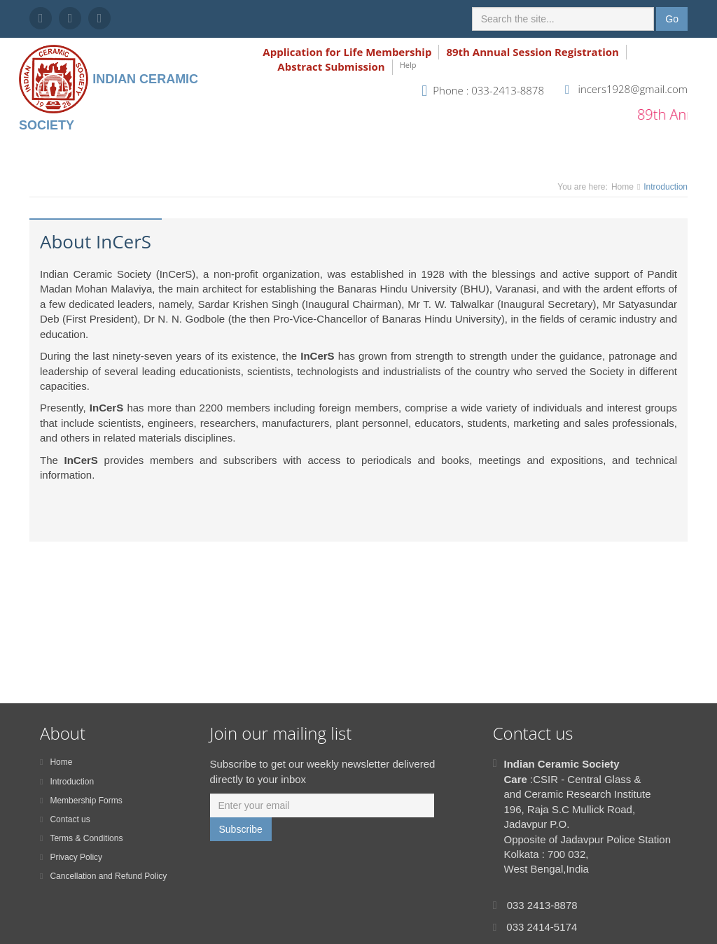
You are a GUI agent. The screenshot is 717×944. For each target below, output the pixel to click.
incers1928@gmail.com (633, 89)
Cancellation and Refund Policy (103, 876)
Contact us (65, 819)
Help (408, 64)
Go (671, 18)
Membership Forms (81, 800)
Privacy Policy (71, 857)
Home (622, 187)
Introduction (67, 782)
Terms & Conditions (81, 838)
